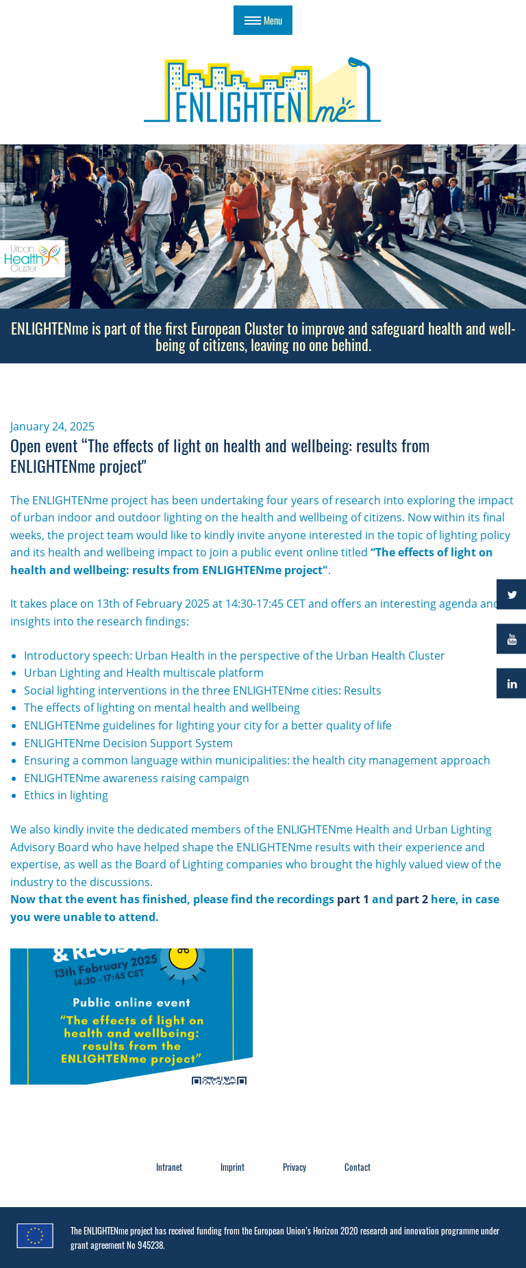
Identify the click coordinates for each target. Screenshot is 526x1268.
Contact (358, 1167)
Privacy (294, 1167)
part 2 (412, 899)
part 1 (353, 899)
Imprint (233, 1167)
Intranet (169, 1167)
